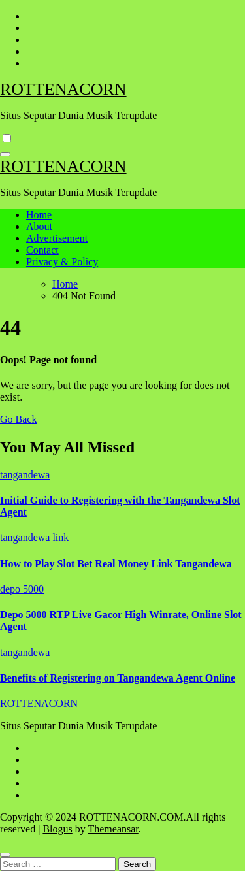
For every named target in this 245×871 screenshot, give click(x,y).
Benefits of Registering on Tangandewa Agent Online (117, 677)
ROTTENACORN (63, 89)
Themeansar (113, 828)
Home (39, 214)
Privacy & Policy (62, 261)
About (39, 226)
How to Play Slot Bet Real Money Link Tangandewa (116, 563)
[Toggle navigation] (5, 154)
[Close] (5, 855)
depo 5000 (22, 589)
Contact (42, 249)
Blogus (57, 828)
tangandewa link (34, 537)
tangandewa (25, 474)
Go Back (18, 419)
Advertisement (57, 238)
